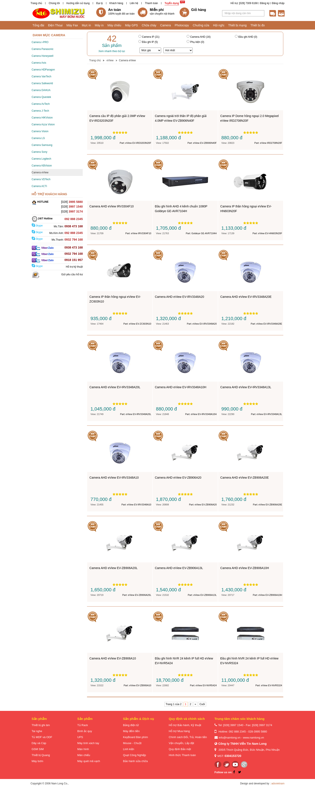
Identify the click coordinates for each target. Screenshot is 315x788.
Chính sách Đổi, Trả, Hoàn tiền (188, 737)
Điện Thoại (55, 25)
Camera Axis (39, 62)
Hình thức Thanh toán (182, 755)
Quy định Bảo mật (180, 749)
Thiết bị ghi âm (41, 725)
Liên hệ (134, 3)
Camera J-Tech (40, 110)
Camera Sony (39, 151)
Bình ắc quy (84, 731)
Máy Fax (72, 25)
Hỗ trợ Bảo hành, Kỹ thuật (185, 725)
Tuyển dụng (172, 3)
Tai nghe (37, 731)
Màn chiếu (83, 755)
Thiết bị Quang (41, 755)
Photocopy (182, 25)
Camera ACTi (39, 186)
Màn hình (83, 749)
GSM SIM (38, 749)
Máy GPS (131, 25)
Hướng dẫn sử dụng (78, 3)
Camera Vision (40, 131)
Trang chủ (36, 3)
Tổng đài (38, 25)
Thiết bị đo (257, 25)
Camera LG (38, 138)
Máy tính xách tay (88, 743)
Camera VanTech (41, 76)
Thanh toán (151, 3)
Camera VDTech (41, 179)
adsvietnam (277, 783)
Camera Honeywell (42, 55)
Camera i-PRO (40, 42)
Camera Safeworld (42, 83)
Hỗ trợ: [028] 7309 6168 (244, 3)
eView (109, 60)
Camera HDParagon (43, 69)
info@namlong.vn (229, 737)
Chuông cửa (201, 25)
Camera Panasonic (43, 49)
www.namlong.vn (253, 737)
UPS (80, 737)
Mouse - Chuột (132, 743)
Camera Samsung (42, 145)
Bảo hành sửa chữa (135, 761)
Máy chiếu (114, 25)
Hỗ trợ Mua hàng (179, 731)
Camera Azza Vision (43, 124)
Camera (165, 25)
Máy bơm (37, 761)
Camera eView (40, 172)
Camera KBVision (42, 165)
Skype (37, 225)
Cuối (202, 704)
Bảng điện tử (131, 725)
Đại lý (99, 3)
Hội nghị (218, 25)
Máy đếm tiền (131, 731)
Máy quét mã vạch (88, 761)
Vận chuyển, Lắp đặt (181, 743)
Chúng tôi (54, 3)
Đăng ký (264, 3)
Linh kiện (128, 749)
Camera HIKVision (42, 117)
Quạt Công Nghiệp (134, 755)
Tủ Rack (82, 725)
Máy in (99, 25)
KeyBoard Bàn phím (135, 737)
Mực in (86, 25)
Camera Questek (41, 97)
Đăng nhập (278, 3)
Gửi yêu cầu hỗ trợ (72, 274)
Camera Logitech (41, 158)
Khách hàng (116, 3)
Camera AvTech (41, 103)
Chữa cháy (149, 25)
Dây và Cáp (39, 743)
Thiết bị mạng (237, 25)
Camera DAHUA (41, 90)
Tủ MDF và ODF (42, 737)
